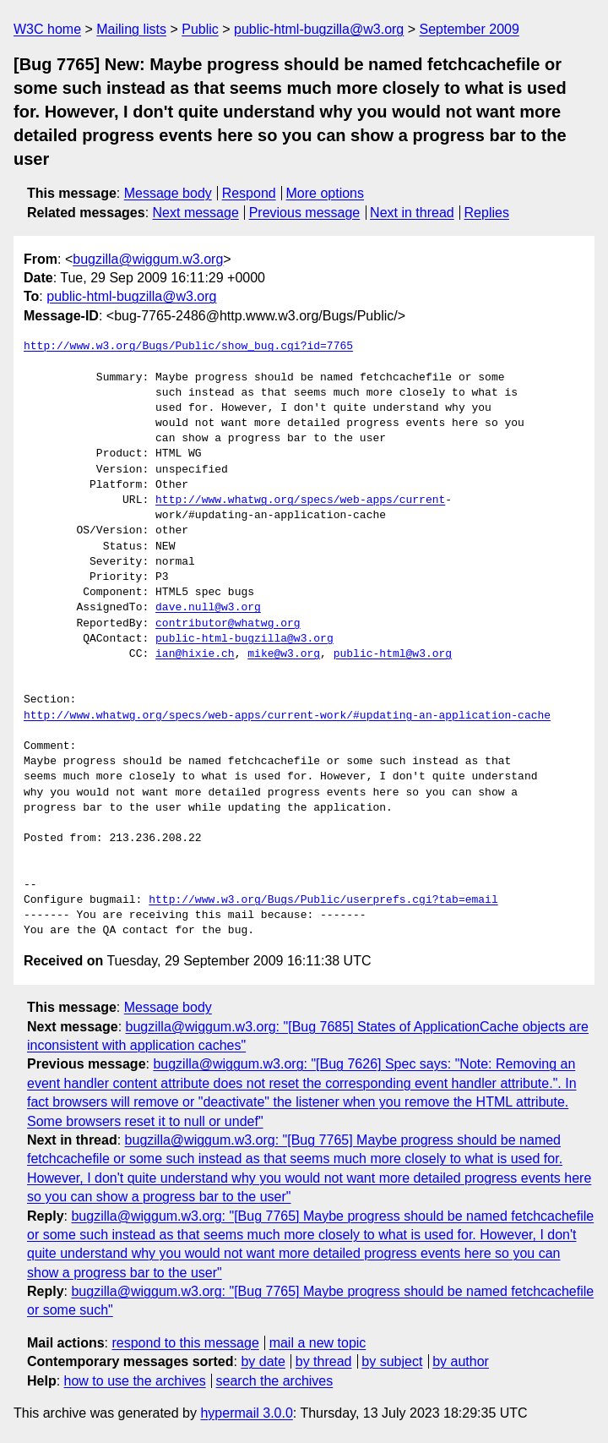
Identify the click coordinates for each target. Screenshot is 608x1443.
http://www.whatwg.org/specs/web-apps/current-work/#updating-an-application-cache (287, 716)
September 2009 (469, 29)
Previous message (305, 212)
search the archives (275, 1381)
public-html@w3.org (393, 654)
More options (325, 193)
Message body (168, 193)
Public (200, 29)
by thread (324, 1361)
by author (460, 1361)
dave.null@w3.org (208, 607)
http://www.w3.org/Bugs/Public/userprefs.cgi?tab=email (323, 900)
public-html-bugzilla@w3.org (319, 29)
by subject (391, 1361)
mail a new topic (317, 1343)
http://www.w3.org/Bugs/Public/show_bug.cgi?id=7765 (188, 346)
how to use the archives (135, 1381)
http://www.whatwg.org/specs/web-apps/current (300, 500)
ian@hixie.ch (195, 654)
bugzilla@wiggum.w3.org (148, 259)
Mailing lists (131, 29)
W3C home (47, 29)
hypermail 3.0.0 (246, 1413)
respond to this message (184, 1343)
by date (263, 1361)
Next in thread (412, 212)
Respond (249, 193)
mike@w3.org (283, 654)
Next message (196, 212)
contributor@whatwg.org (228, 623)
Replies (486, 212)
